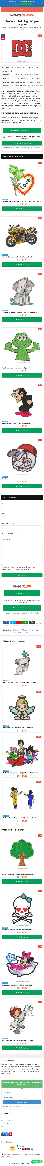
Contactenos (5, 1130)
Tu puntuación (7, 534)
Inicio (4, 28)
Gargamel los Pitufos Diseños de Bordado (16, 423)
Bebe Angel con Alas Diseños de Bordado (18, 727)
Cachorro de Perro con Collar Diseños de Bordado (19, 312)
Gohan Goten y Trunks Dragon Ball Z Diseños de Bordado (22, 773)
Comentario (6, 539)
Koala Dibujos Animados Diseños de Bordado (19, 682)
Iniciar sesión (35, 148)
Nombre (5, 503)
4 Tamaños (16, 630)
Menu (22, 10)
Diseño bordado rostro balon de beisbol (16, 479)
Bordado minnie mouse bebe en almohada (17, 985)
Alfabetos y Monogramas (29, 630)
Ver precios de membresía (22, 143)
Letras (15, 632)
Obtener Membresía (8, 1124)
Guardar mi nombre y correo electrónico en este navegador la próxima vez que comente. (18, 568)
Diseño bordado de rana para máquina (15, 368)
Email (4, 513)
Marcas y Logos (18, 28)
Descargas (10, 28)
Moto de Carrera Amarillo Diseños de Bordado (18, 257)
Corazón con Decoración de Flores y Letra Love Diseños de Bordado (22, 201)
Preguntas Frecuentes (8, 1118)
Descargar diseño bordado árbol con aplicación (18, 874)
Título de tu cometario (10, 523)
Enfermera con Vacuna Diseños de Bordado (17, 1040)
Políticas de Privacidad (14, 1106)
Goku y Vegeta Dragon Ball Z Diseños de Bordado (20, 818)
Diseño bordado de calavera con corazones (17, 929)
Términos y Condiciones (9, 1121)
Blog (2, 1127)
